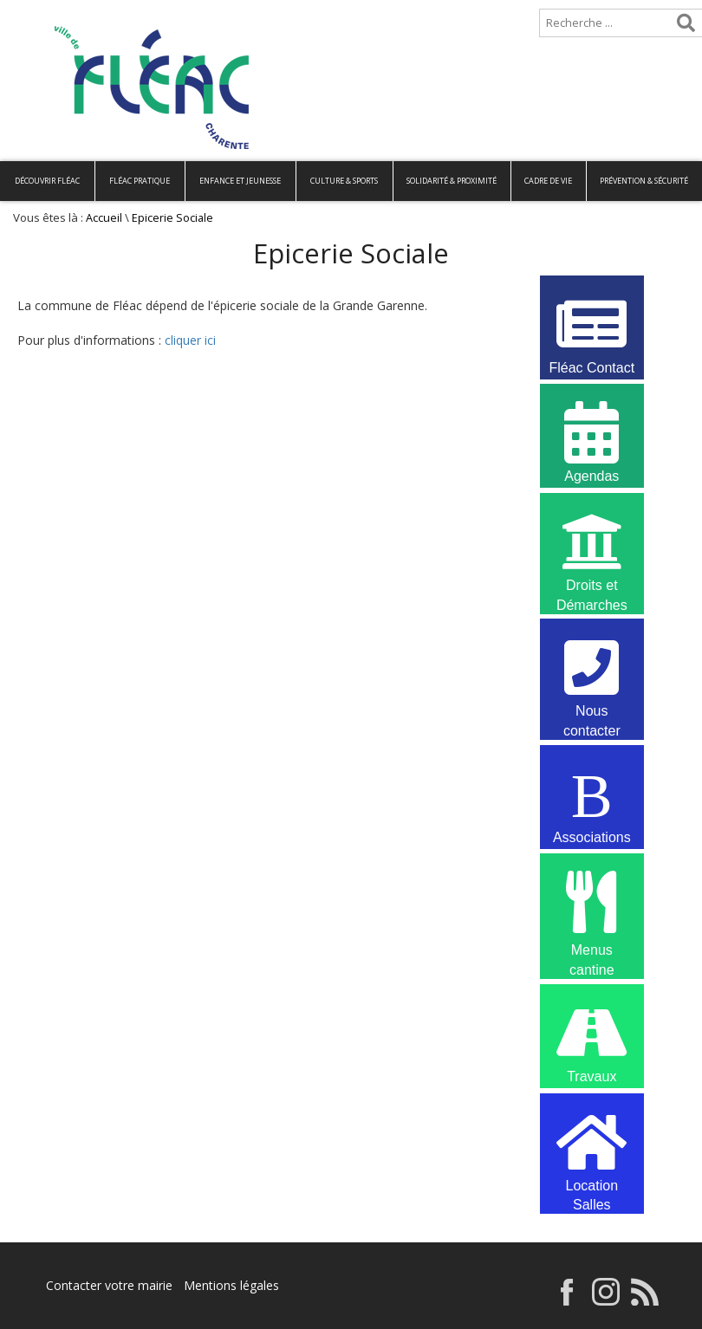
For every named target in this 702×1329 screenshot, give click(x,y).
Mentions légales (231, 1285)
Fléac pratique (139, 180)
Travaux (592, 1041)
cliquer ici (190, 340)
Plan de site (110, 14)
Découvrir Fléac (47, 180)
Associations (592, 802)
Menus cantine (592, 912)
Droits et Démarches (592, 552)
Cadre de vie (548, 180)
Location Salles (592, 1152)
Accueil (28, 14)
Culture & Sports (344, 180)
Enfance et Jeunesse (240, 180)
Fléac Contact (592, 332)
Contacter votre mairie (109, 1285)
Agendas (592, 440)
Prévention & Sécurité (644, 180)
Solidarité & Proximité (451, 180)
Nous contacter (592, 677)
